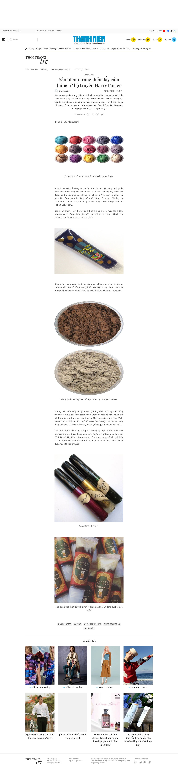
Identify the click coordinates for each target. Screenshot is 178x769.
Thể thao (102, 49)
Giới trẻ (68, 49)
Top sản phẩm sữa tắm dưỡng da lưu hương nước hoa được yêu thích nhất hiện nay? (105, 739)
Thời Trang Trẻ (64, 91)
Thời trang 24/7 (31, 69)
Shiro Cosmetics (112, 624)
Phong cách (89, 74)
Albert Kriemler (74, 687)
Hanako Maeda (106, 687)
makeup (77, 624)
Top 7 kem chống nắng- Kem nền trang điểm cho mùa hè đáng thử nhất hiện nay (138, 739)
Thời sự (31, 49)
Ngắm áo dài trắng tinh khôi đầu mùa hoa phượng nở (40, 736)
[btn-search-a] (10, 39)
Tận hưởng (78, 69)
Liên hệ (58, 31)
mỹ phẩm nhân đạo (92, 624)
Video (128, 49)
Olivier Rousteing (41, 687)
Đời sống (52, 49)
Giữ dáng (44, 69)
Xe (124, 49)
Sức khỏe (60, 49)
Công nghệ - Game (114, 49)
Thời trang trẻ (145, 49)
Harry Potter (64, 624)
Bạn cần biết (41, 31)
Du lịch (82, 49)
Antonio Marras (139, 687)
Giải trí (95, 49)
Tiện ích (51, 31)
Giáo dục (75, 49)
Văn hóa (89, 49)
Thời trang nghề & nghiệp (61, 69)
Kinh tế (45, 49)
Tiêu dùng (135, 49)
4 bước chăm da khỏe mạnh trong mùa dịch (73, 736)
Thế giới (38, 49)
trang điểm (89, 628)
